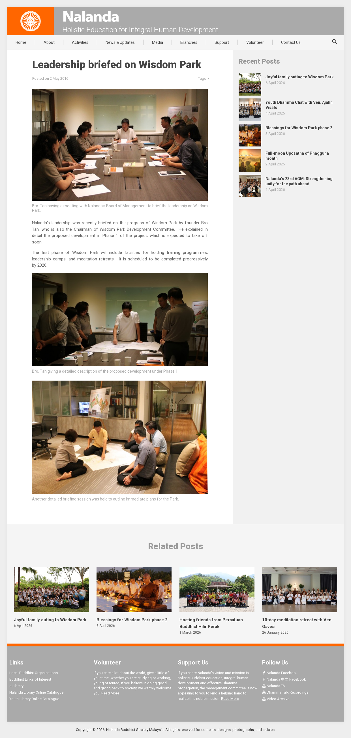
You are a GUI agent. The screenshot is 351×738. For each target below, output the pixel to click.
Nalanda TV (273, 686)
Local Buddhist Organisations (33, 673)
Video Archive (275, 699)
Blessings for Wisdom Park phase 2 (132, 619)
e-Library (16, 686)
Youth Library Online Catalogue (34, 699)
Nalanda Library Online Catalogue (36, 692)
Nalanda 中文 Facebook (284, 679)
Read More (110, 693)
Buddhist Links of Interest (30, 679)
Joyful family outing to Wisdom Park (50, 619)
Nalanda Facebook (280, 673)
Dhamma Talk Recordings (285, 692)
